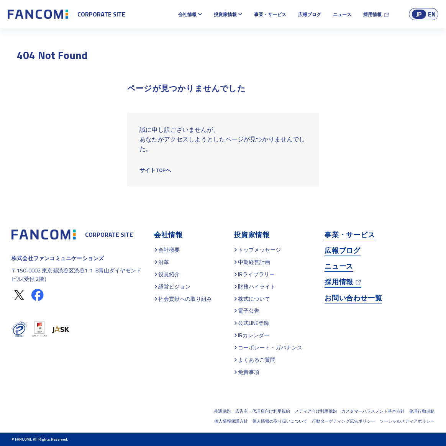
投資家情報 (225, 14)
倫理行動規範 (422, 411)
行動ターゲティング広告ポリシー (343, 421)
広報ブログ (309, 14)
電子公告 (248, 311)
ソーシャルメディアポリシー (407, 421)
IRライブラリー (256, 274)
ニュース (342, 14)
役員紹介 (169, 274)
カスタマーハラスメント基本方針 (373, 411)
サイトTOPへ (155, 170)
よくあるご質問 (256, 360)
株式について (254, 299)
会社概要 (169, 250)
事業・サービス (270, 14)
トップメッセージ (259, 250)
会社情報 (187, 14)
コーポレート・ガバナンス (270, 347)
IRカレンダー (253, 335)
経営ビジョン (174, 286)
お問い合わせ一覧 (353, 298)
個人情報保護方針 (231, 421)
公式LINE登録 (253, 323)
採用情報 (372, 14)
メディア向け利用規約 (316, 411)
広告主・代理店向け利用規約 (262, 411)
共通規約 (222, 411)
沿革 (163, 262)
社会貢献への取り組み (185, 299)
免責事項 (248, 372)
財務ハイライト (256, 286)
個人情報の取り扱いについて (280, 421)
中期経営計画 (254, 262)
